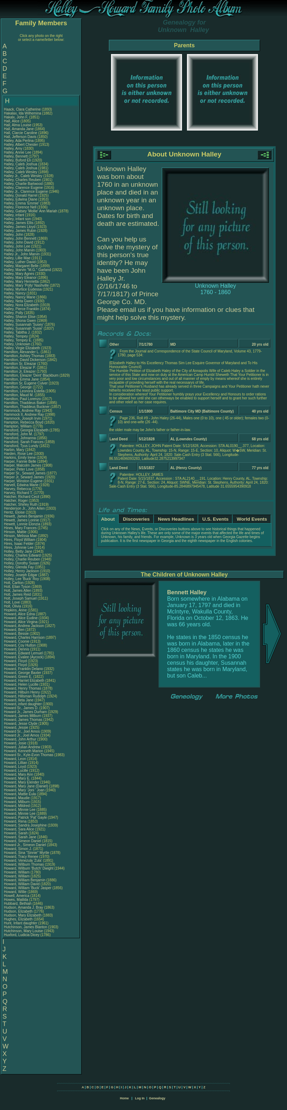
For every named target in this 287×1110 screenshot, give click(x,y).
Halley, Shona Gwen (20, 321)
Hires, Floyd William (19, 540)
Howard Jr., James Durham (25, 712)
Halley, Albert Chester (21, 145)
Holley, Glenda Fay (19, 567)
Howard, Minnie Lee (19, 810)
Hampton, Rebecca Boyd (23, 422)
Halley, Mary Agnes (19, 274)
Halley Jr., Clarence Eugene (26, 191)
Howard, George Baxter (22, 673)
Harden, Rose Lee (18, 454)
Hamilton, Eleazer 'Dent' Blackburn (31, 375)
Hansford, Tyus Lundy (21, 446)
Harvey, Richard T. (18, 493)
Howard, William (17, 872)
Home (124, 1098)
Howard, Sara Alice (19, 829)
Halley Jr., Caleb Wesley (23, 176)
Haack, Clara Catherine (22, 109)
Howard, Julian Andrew (22, 747)
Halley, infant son (18, 219)
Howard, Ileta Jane (18, 700)
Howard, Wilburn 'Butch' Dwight (28, 868)
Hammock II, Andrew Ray (24, 414)
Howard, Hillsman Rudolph (25, 696)
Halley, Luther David (19, 262)
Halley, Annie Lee (17, 152)
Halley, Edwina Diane (20, 199)
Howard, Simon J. (18, 849)
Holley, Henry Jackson (21, 571)
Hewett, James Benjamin (23, 516)
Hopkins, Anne (16, 610)
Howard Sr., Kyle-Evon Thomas (28, 755)
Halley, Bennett (16, 156)
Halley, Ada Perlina (19, 141)
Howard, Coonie (17, 641)
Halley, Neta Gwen (18, 301)
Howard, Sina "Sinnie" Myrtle (26, 853)
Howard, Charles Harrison (24, 637)
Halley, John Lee (17, 246)
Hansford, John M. (18, 434)
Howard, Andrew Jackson (24, 626)
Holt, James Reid (17, 594)
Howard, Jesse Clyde (20, 724)
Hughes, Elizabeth (19, 919)
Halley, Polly (14, 313)
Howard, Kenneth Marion (23, 751)
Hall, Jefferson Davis (20, 137)
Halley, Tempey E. (18, 340)
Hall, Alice (12, 121)
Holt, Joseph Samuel (20, 598)
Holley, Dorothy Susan (21, 563)
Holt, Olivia (13, 606)
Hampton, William (18, 426)
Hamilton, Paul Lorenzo (22, 399)
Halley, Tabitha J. (17, 332)
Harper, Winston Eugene (23, 481)
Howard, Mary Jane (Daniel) (26, 786)
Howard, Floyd (16, 661)
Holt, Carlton (14, 583)
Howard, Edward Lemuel (23, 653)
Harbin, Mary (14, 450)
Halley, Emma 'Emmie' (22, 203)
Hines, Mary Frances (20, 528)
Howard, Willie (16, 892)
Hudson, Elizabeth (19, 911)
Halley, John (14, 235)
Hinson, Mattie (16, 532)
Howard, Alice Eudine (21, 618)
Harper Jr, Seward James (24, 477)
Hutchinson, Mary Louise (23, 931)
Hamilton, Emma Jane (21, 379)
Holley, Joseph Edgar (20, 575)
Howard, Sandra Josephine (25, 825)
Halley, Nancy (15, 293)
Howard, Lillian (16, 763)
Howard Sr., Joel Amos (22, 731)
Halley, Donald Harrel (20, 195)
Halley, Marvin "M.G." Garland (27, 270)
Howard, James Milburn (22, 716)
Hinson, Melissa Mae (20, 536)
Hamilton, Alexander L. (22, 352)
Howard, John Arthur (20, 739)
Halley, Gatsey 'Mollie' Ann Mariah (30, 211)
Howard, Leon (15, 759)
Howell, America (17, 896)
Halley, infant (14, 215)
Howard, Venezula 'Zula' (23, 860)
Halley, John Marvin (19, 250)
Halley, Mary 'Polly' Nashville (26, 285)
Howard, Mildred (17, 806)
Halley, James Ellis (18, 223)
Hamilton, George (18, 387)
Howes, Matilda (16, 900)
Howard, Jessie (16, 727)
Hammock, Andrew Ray (22, 411)
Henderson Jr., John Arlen (24, 508)
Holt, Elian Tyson (17, 587)
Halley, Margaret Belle (21, 266)
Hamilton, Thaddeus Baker (25, 403)
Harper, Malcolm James (22, 465)
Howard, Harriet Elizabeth (24, 681)
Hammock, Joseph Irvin (22, 418)
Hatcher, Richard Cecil (21, 497)
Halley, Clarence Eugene (23, 188)
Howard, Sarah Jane (20, 837)
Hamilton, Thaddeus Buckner (27, 407)
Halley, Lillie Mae (17, 258)
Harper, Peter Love (19, 469)
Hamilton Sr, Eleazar (20, 364)
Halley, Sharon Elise (19, 317)
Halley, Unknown (17, 344)
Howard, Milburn (17, 802)
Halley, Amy (13, 148)
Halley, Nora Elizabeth (21, 305)
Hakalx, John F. (16, 117)
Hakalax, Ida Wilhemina (22, 113)
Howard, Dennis (17, 649)
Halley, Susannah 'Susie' (24, 328)
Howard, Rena (16, 821)
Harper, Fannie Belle (20, 461)
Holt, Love (12, 602)
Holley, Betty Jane (18, 551)
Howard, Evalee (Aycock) (24, 657)
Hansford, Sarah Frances (24, 442)
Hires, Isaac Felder (19, 544)
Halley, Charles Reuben (22, 180)
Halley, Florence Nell (20, 207)
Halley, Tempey (16, 336)
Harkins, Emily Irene (19, 458)
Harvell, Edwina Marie (21, 485)
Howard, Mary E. (17, 778)
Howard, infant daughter (23, 704)
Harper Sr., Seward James (24, 473)
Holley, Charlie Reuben (22, 559)
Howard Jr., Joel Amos (21, 735)
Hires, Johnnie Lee (18, 547)
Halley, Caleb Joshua (20, 164)
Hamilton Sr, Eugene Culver (26, 383)
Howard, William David (22, 884)
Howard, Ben (15, 630)
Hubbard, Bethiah (18, 903)
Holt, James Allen (17, 591)
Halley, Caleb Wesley (20, 172)
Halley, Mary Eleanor (20, 278)
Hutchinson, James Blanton (25, 927)
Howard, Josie (15, 743)
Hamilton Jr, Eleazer (20, 371)
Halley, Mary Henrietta (21, 281)
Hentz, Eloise (15, 512)
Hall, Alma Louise (17, 125)
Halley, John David (18, 242)
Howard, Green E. (18, 677)
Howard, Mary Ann (18, 774)
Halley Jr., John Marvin (22, 254)
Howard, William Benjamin (24, 880)
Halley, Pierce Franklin (21, 309)
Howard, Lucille (16, 770)
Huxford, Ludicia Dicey (21, 935)
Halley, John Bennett (20, 238)
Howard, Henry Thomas (22, 688)
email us (132, 309)
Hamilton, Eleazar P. (20, 368)
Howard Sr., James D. (21, 708)
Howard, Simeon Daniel (22, 841)
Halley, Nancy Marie (19, 297)
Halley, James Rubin (20, 231)
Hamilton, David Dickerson (25, 360)
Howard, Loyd (15, 767)
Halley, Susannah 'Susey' (24, 324)
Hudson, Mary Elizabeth (23, 915)
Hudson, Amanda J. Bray (23, 907)
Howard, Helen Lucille (21, 684)
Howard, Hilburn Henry (22, 692)
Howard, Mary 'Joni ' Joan (24, 790)
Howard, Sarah (16, 833)
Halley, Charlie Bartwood (23, 184)
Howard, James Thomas (23, 720)
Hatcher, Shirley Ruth (21, 504)
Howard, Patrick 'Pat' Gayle (25, 817)
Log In (139, 1098)
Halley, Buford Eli (17, 160)
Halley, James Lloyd (19, 227)
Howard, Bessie (17, 634)
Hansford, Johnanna (20, 438)
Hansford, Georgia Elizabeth (26, 430)
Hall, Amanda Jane (19, 129)
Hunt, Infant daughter (21, 923)
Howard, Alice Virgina (21, 622)
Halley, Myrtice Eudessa (23, 289)
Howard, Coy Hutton (20, 645)
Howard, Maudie (17, 798)
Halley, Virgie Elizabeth (22, 348)
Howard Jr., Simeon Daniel (25, 845)
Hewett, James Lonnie (21, 520)
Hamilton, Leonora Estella (24, 391)
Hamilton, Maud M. (19, 395)
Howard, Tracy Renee (21, 857)
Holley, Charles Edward (22, 555)
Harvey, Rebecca (18, 489)
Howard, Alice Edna (19, 614)
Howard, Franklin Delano (23, 669)
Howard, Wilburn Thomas (24, 864)
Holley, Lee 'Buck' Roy (21, 579)
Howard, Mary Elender (21, 782)
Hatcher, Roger (16, 501)
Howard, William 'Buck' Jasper (27, 888)
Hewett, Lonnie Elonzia (22, 524)
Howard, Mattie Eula (20, 794)
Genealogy (157, 1098)
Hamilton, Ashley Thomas (24, 356)
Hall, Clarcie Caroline (20, 133)
